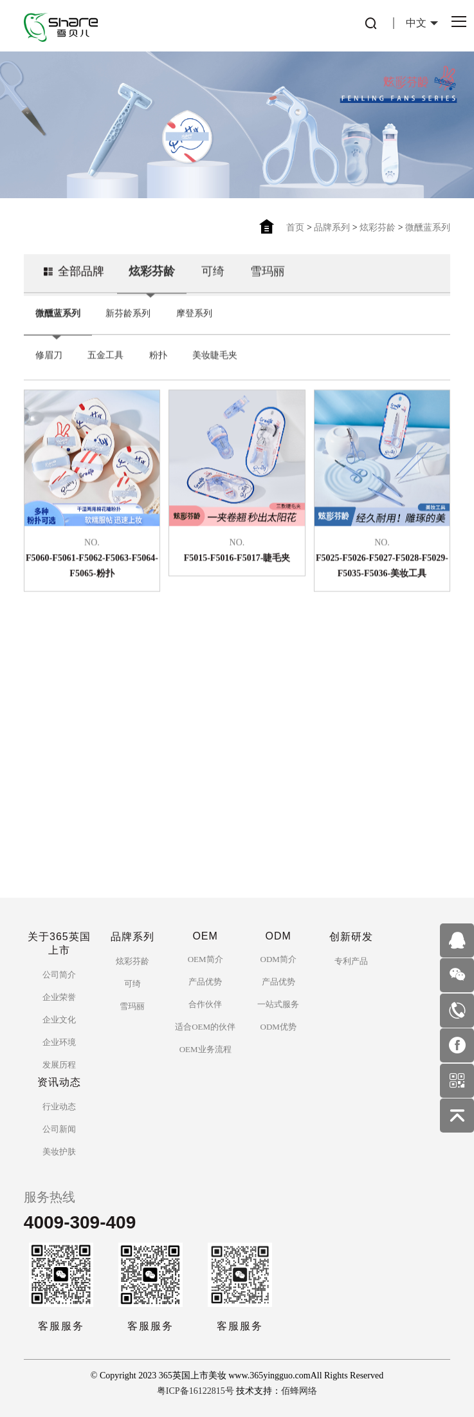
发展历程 (59, 1065)
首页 (295, 227)
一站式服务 (278, 1004)
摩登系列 (194, 327)
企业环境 (59, 1042)
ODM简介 (278, 959)
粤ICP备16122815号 (195, 1391)
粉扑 (158, 369)
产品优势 (205, 981)
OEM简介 (205, 959)
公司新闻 (59, 1129)
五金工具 (105, 369)
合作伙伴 (205, 1004)
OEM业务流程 (205, 1049)
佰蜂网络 (299, 1391)
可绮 (212, 285)
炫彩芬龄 (378, 227)
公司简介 (59, 974)
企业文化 (59, 1019)
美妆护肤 (59, 1151)
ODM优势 (278, 1027)
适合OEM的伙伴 (205, 1027)
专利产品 (351, 961)
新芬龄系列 (127, 327)
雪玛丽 (267, 285)
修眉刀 (48, 369)
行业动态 (59, 1106)
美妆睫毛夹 (214, 369)
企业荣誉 (59, 997)
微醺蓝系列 (427, 227)
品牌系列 (332, 227)
